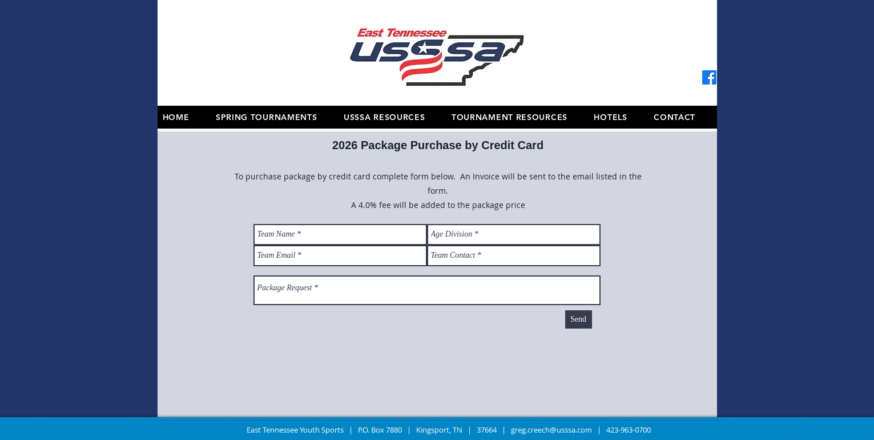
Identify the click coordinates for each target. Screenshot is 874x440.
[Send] (578, 319)
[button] (517, 117)
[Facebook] (709, 77)
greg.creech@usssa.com (551, 430)
